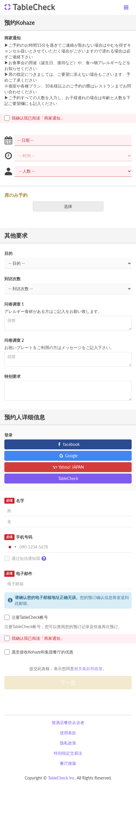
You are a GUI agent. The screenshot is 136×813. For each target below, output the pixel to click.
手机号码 (18, 537)
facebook (68, 444)
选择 (70, 206)
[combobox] (11, 547)
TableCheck (68, 478)
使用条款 (68, 732)
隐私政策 (68, 742)
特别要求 (12, 376)
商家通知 (12, 37)
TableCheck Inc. (62, 777)
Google (68, 455)
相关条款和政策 (88, 668)
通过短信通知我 (26, 558)
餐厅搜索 (68, 763)
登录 (8, 434)
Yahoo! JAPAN (68, 467)
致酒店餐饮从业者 (68, 722)
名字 (14, 501)
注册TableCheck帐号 (26, 617)
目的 (8, 253)
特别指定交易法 (68, 753)
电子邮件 (18, 574)
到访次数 (12, 278)
